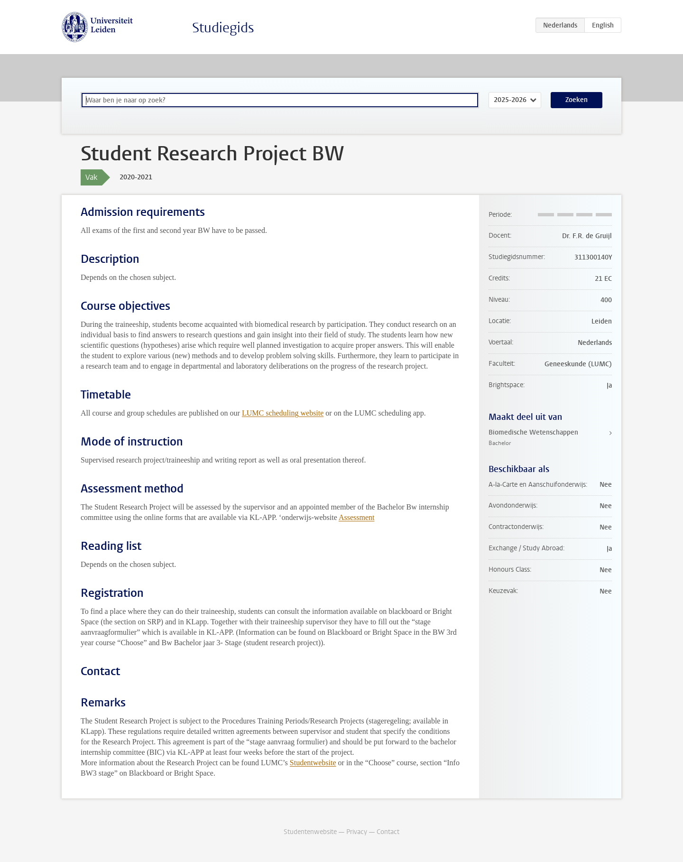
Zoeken (576, 99)
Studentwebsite (313, 763)
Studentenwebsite (310, 831)
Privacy (356, 831)
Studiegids (223, 28)
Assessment (357, 517)
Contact (388, 831)
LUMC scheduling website (282, 413)
